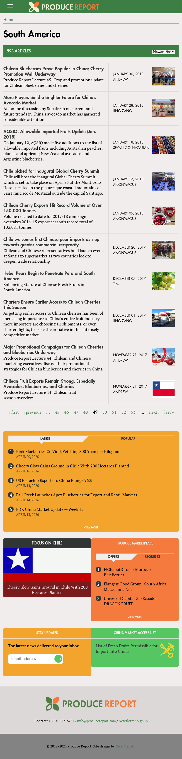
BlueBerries (114, 575)
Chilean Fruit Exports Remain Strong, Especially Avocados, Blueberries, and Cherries (49, 384)
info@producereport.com (96, 721)
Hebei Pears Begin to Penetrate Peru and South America (49, 276)
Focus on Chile (47, 543)
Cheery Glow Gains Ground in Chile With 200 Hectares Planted (72, 466)
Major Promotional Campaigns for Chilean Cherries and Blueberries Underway (53, 350)
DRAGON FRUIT (118, 603)
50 (104, 412)
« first (14, 412)
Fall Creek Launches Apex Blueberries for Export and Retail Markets (76, 494)
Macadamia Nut (118, 589)
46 (66, 412)
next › (154, 412)
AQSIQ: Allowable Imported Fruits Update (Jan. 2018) (49, 134)
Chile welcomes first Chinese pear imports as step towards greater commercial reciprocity (51, 242)
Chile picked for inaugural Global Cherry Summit (51, 171)
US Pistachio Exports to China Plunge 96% (54, 480)
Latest (45, 439)
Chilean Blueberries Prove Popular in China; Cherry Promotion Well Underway (53, 71)
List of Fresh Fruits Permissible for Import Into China (127, 648)
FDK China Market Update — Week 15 (50, 509)
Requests (152, 557)
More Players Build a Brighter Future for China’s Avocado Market (49, 100)
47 (76, 412)
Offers (113, 557)
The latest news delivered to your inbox (43, 645)
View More (135, 617)
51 (114, 412)
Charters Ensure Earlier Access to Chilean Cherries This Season (51, 305)
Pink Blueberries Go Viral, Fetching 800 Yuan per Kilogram (68, 451)
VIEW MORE (91, 527)
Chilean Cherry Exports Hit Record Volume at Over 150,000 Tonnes (52, 208)
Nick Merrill (125, 746)
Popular (128, 439)
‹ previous (32, 412)
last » (169, 412)
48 (85, 412)
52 (123, 412)
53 (133, 412)
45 (57, 412)
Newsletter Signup (133, 721)
